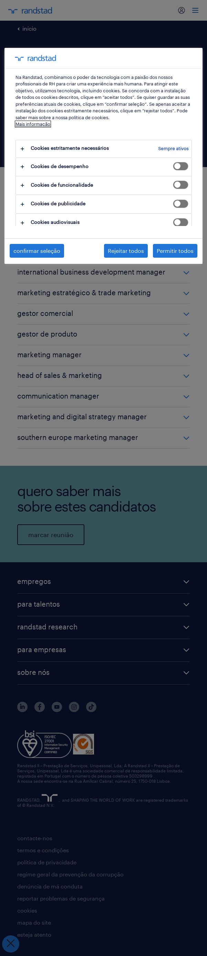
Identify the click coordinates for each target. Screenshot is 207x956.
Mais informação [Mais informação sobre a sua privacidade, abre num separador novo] (32, 124)
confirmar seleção (36, 250)
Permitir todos (175, 250)
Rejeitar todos (126, 250)
